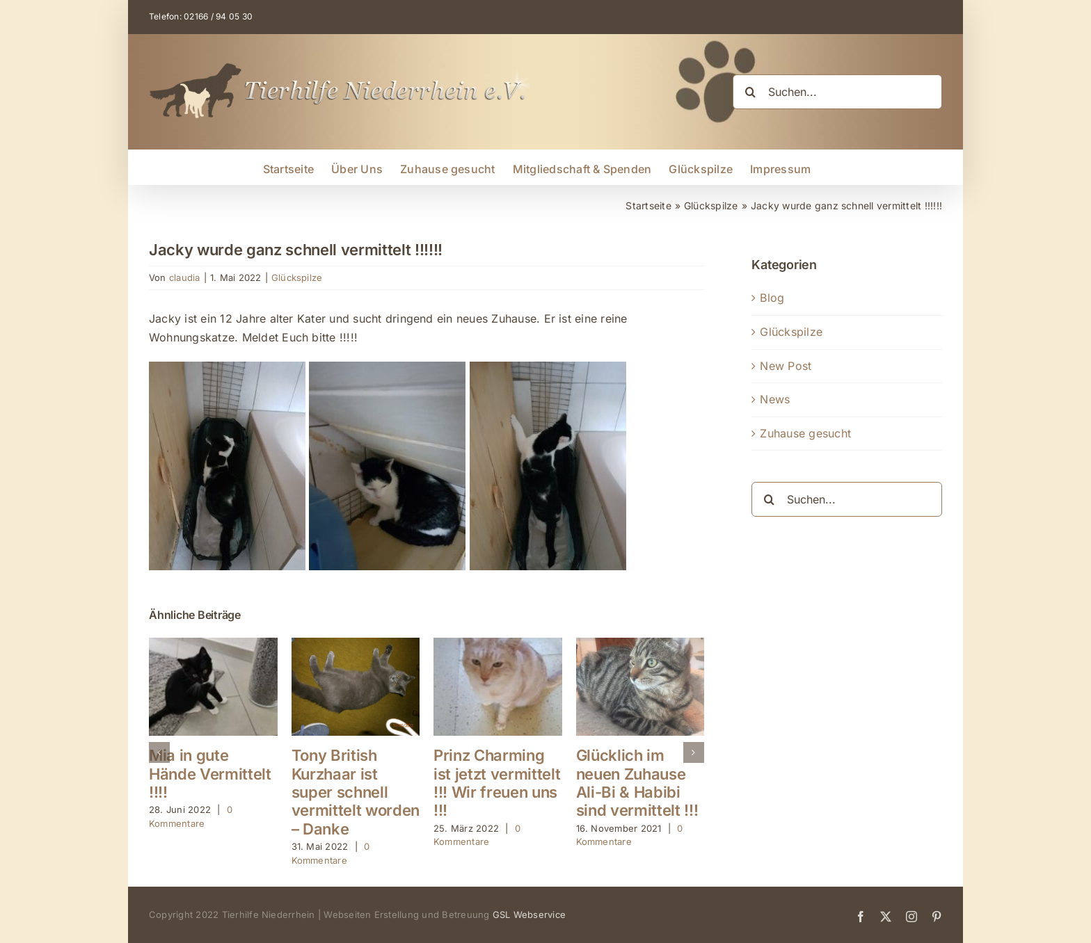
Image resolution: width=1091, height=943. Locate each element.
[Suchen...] (837, 91)
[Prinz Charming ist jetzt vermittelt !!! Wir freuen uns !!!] (497, 645)
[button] (159, 752)
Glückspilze (297, 277)
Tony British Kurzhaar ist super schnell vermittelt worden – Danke (356, 792)
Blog (772, 298)
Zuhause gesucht (805, 433)
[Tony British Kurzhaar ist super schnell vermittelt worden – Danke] (356, 645)
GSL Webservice (529, 914)
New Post (785, 366)
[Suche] (750, 91)
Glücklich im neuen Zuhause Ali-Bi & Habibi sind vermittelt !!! (637, 782)
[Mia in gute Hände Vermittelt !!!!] (213, 645)
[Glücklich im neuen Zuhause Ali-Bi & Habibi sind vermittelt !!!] (640, 645)
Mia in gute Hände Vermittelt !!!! (210, 773)
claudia (184, 277)
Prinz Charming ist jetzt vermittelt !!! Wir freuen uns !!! (496, 782)
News (775, 399)
